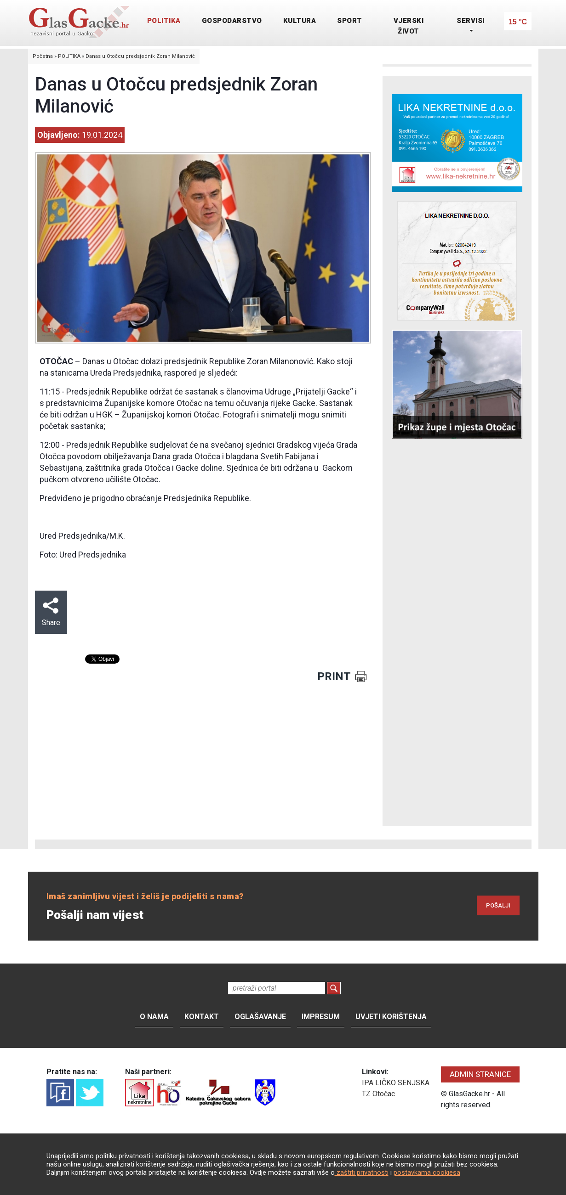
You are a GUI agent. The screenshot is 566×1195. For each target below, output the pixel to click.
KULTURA (299, 21)
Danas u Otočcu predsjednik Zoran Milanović (140, 56)
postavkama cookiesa (427, 1172)
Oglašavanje (260, 1016)
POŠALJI (498, 905)
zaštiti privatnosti (362, 1172)
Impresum (321, 1016)
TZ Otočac (378, 1093)
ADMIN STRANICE (480, 1074)
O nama (154, 1016)
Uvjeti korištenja (391, 1016)
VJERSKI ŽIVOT (409, 26)
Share (51, 612)
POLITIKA (164, 21)
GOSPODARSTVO (232, 21)
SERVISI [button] (471, 21)
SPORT (349, 21)
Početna (43, 56)
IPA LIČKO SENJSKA (395, 1082)
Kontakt (201, 1016)
